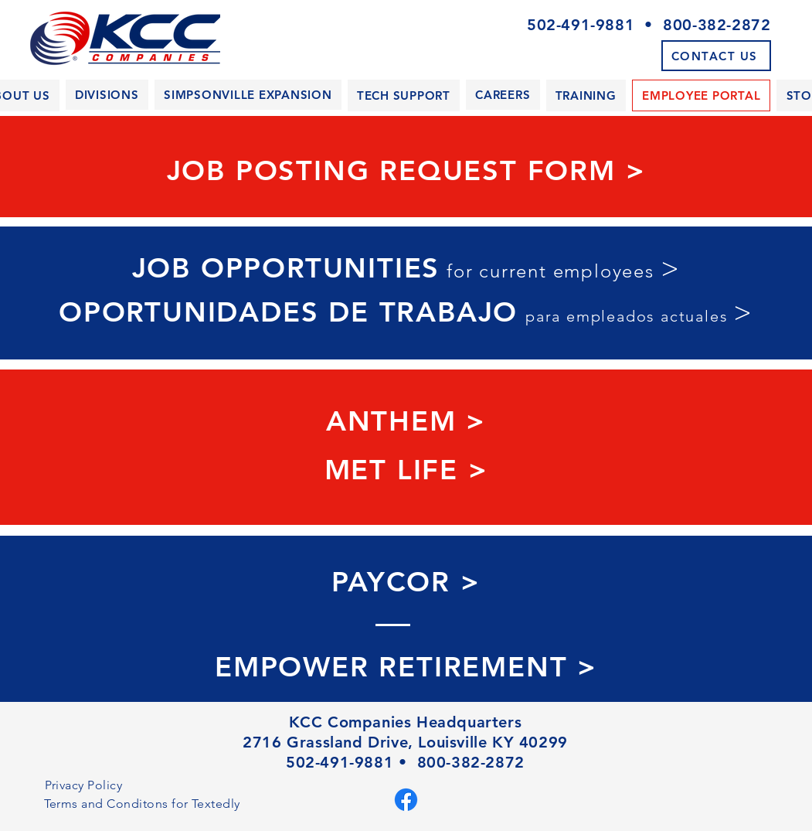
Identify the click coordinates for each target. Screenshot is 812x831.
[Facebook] (406, 800)
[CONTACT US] (716, 55)
